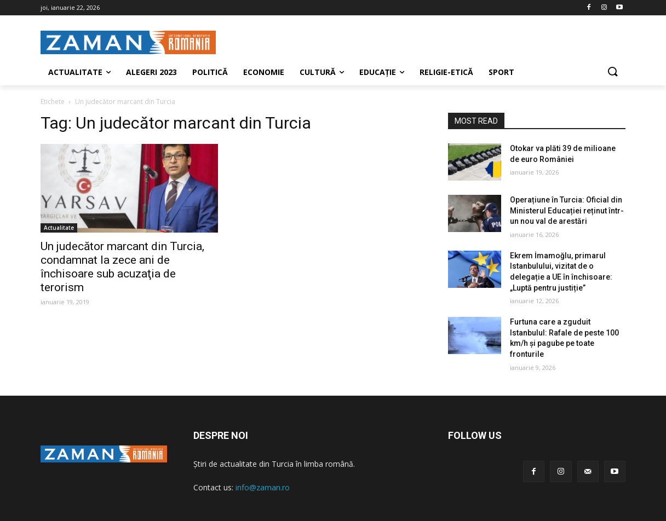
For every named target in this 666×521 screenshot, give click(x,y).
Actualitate (59, 227)
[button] (612, 72)
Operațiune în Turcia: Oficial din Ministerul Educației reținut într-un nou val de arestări (567, 210)
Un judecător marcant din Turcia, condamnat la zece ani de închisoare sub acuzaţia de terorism (122, 267)
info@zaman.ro (263, 487)
